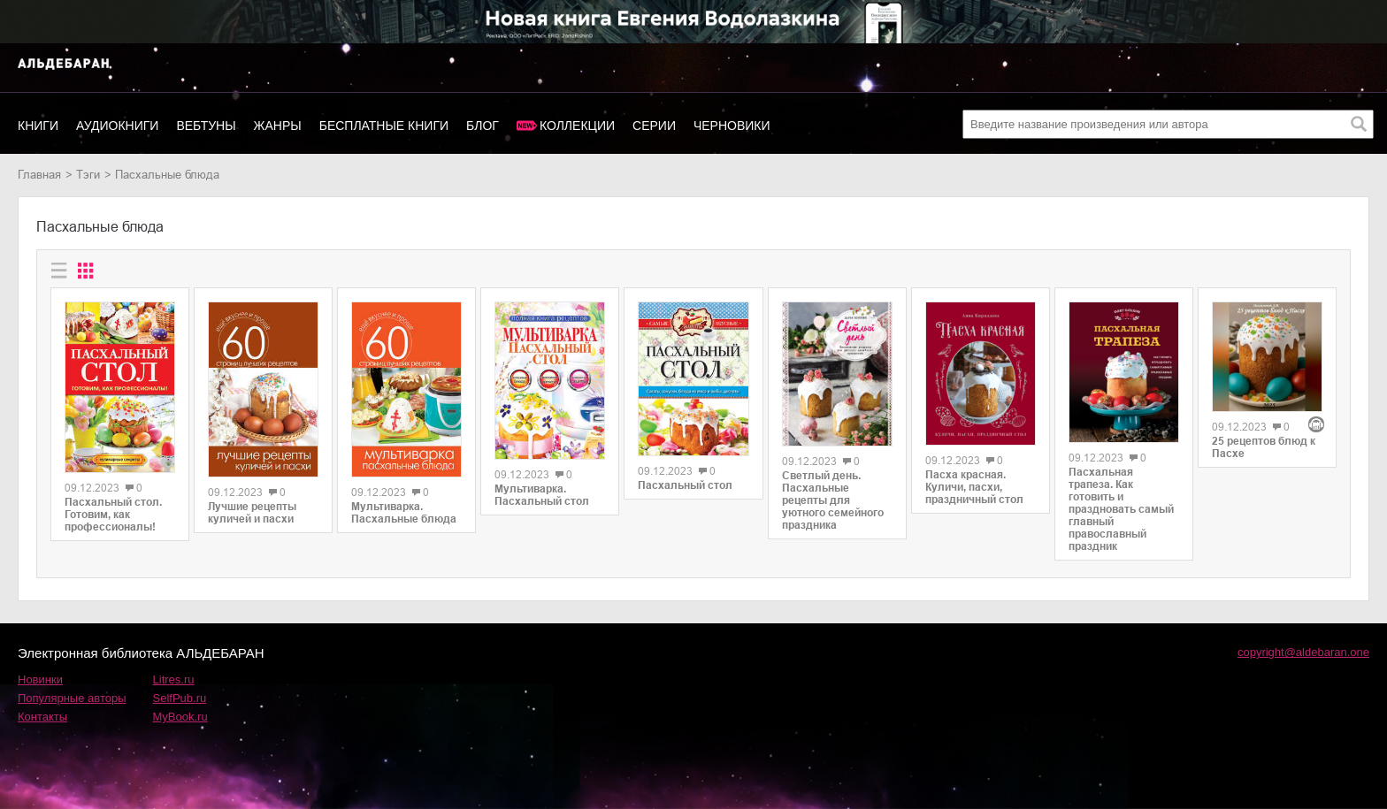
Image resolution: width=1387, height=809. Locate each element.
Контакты (42, 716)
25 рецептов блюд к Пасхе (1263, 447)
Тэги (88, 174)
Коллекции (577, 125)
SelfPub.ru (180, 698)
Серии (654, 125)
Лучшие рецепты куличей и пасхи (252, 512)
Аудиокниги (117, 125)
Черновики (732, 125)
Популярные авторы (72, 698)
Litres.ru (174, 679)
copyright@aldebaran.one (1303, 652)
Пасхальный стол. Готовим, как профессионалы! (113, 514)
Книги (38, 125)
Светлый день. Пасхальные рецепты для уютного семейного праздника (833, 500)
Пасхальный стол (685, 485)
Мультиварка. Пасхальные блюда (403, 512)
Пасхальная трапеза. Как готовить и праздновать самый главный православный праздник (1121, 509)
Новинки (40, 679)
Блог (482, 125)
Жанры (278, 125)
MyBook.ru (180, 716)
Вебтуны (205, 125)
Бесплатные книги (383, 125)
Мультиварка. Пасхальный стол (541, 495)
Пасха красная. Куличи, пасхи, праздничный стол (974, 487)
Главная (39, 174)
